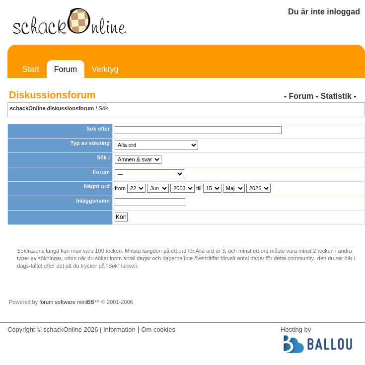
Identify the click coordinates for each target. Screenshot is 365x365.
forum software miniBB (66, 302)
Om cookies (158, 329)
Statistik (336, 96)
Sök (103, 108)
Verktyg (105, 69)
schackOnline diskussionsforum (52, 108)
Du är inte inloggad (324, 11)
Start (30, 69)
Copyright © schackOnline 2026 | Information (71, 329)
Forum (65, 69)
